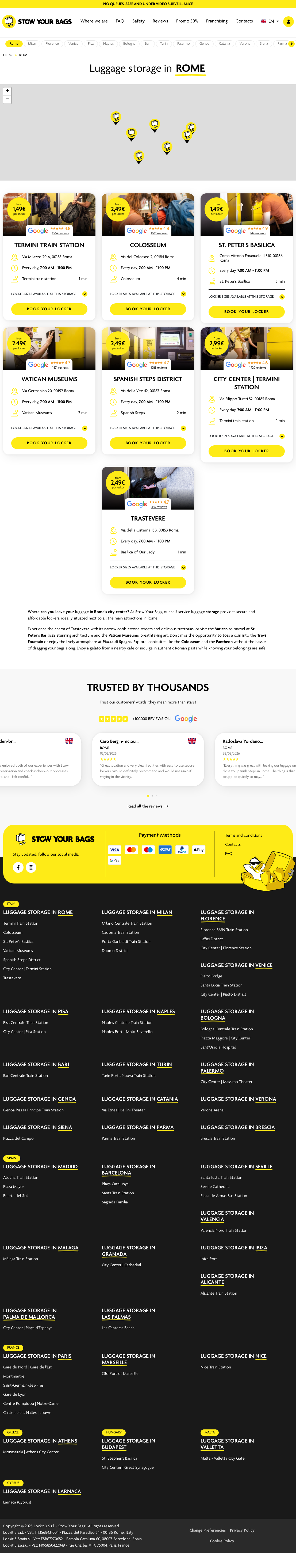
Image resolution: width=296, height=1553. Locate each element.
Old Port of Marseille (120, 1374)
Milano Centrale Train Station (127, 923)
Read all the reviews (148, 806)
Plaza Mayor (13, 1187)
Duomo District (115, 951)
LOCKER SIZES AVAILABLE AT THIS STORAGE (43, 294)
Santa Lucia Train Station (222, 985)
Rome (14, 44)
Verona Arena (212, 1110)
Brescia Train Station (218, 1139)
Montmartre (13, 1376)
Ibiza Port (209, 1259)
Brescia (265, 1127)
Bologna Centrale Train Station (227, 1029)
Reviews (160, 21)
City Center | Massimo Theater (226, 1082)
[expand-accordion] (88, 912)
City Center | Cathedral (121, 1265)
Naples (108, 44)
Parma (282, 44)
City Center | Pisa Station (24, 1032)
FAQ (120, 21)
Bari (148, 44)
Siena (264, 44)
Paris (64, 1356)
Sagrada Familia (115, 1202)
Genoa (204, 44)
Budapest (114, 1447)
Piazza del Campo (18, 1139)
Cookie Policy (222, 1541)
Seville (263, 1167)
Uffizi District (212, 939)
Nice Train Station (216, 1367)
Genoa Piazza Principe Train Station (33, 1110)
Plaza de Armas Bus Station (224, 1196)
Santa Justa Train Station (221, 1178)
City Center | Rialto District (223, 994)
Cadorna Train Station (120, 933)
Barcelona (116, 1173)
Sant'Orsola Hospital (218, 1047)
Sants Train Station (118, 1193)
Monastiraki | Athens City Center (31, 1452)
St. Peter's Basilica (247, 245)
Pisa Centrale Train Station (25, 1023)
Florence (52, 44)
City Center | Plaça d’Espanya (27, 1328)
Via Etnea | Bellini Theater (123, 1110)
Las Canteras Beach (118, 1328)
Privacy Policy (242, 1530)
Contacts (244, 21)
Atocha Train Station (20, 1178)
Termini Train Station (49, 245)
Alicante (212, 1282)
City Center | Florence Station (226, 948)
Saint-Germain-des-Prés (23, 1385)
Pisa (91, 44)
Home (8, 55)
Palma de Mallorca (29, 1317)
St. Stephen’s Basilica (119, 1458)
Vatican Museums (49, 379)
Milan (32, 44)
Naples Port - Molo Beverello (127, 1032)
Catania (224, 44)
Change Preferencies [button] (208, 1530)
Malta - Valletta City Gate (223, 1458)
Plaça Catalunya (115, 1184)
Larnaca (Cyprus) (17, 1502)
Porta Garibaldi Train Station (126, 942)
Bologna (129, 44)
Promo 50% (187, 21)
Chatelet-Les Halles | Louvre (27, 1413)
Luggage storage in (30, 912)
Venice (73, 44)
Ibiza (261, 1248)
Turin (164, 44)
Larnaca (69, 1491)
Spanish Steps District (148, 379)
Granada (114, 1254)
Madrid (68, 1167)
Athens (67, 1441)
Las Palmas (116, 1317)
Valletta (212, 1447)
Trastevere (148, 518)
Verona (245, 44)
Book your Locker (49, 309)
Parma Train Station (118, 1139)
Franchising (217, 21)
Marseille (114, 1362)
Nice (261, 1356)
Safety (138, 21)
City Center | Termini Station (27, 969)
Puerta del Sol (15, 1196)
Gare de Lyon (14, 1395)
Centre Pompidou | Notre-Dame (31, 1404)
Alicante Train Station (219, 1293)
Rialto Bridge (211, 976)
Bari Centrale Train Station (25, 1076)
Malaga (68, 1248)
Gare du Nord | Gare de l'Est (27, 1367)
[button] (270, 21)
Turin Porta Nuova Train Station (129, 1076)
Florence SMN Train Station (224, 930)
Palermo (183, 44)
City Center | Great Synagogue (128, 1468)
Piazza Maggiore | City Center (225, 1038)
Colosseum (148, 245)
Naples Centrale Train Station (127, 1023)
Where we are (94, 21)
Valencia (212, 1219)
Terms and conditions (243, 835)
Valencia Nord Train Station (224, 1231)
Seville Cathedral (215, 1187)
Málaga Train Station (20, 1259)
